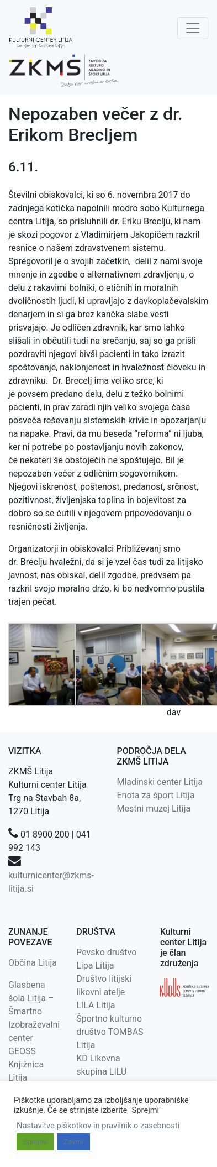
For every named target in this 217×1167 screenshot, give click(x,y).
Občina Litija (32, 962)
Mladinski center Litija (160, 782)
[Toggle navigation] (192, 28)
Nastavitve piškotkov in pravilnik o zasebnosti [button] (98, 1126)
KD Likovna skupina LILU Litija (101, 1071)
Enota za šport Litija (156, 795)
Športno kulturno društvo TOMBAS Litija (109, 1031)
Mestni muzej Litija (154, 808)
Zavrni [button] (73, 1142)
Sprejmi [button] (35, 1142)
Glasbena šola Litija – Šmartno (31, 998)
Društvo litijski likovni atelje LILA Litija (103, 992)
